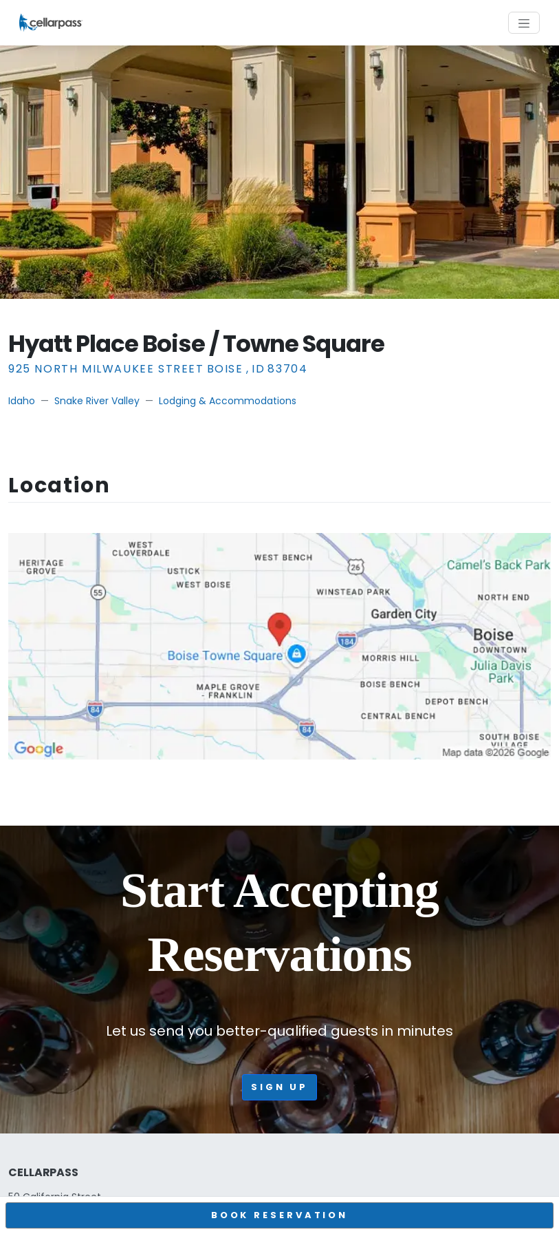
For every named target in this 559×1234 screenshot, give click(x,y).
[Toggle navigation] (524, 23)
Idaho (21, 401)
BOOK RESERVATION (279, 1215)
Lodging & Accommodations (227, 401)
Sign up (279, 1087)
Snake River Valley (97, 401)
